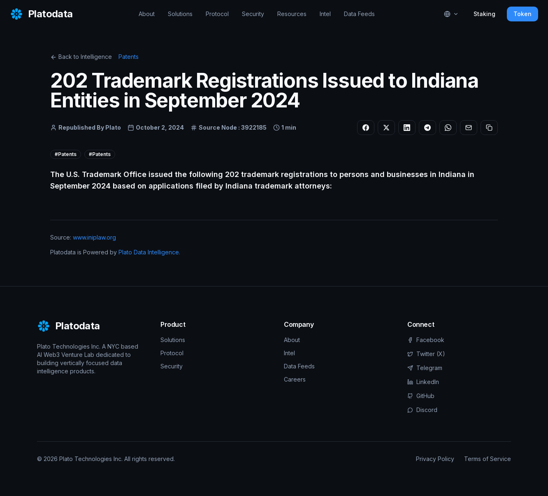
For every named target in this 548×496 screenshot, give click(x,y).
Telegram (424, 367)
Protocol (217, 13)
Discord (422, 409)
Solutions (180, 13)
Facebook (425, 339)
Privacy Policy (435, 458)
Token (522, 13)
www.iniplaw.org (94, 237)
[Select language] (451, 14)
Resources (292, 13)
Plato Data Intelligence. (149, 252)
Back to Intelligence (81, 57)
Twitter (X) (426, 353)
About (147, 13)
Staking (484, 13)
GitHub (420, 395)
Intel (325, 13)
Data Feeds (359, 13)
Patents (128, 56)
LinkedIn (423, 381)
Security (253, 13)
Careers (295, 379)
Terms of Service (487, 458)
